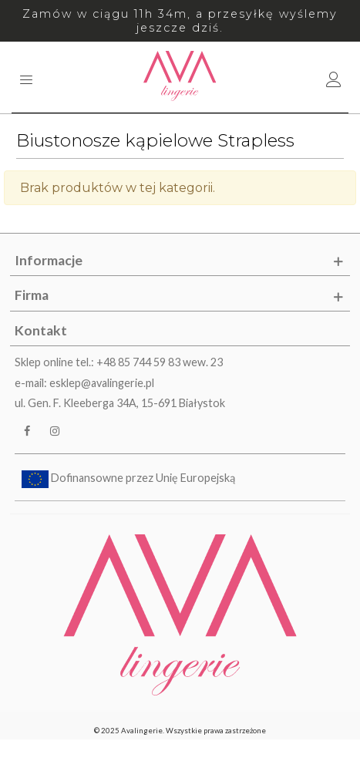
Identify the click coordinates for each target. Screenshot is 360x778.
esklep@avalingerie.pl (101, 382)
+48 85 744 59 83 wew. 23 (159, 362)
